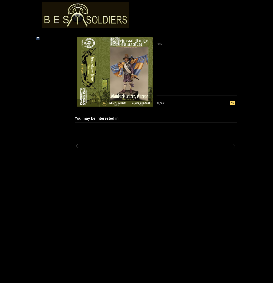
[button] (234, 146)
